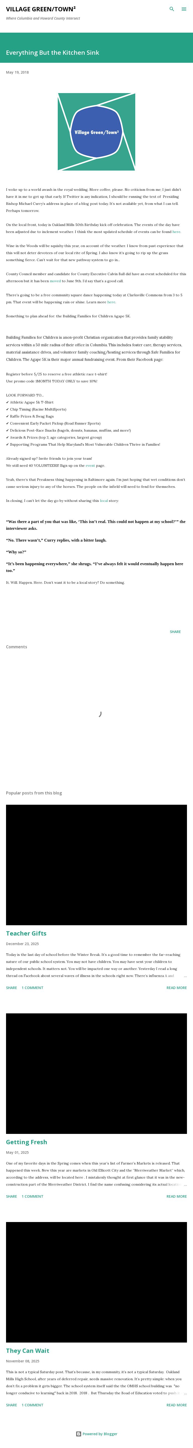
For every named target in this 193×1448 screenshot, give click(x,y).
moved (55, 281)
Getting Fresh (26, 1142)
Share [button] (175, 631)
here (176, 231)
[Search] (172, 9)
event (90, 465)
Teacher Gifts (26, 933)
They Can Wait (27, 1350)
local (104, 500)
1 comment (32, 987)
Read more (177, 987)
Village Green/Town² (41, 9)
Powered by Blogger (96, 1433)
